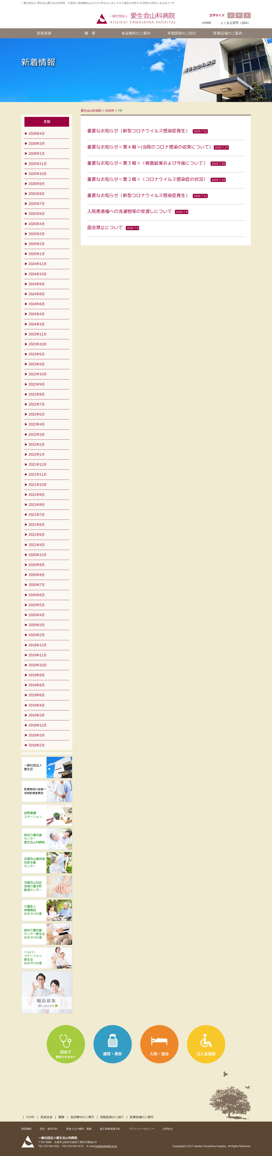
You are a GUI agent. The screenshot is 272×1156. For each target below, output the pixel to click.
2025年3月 (37, 234)
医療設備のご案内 (227, 33)
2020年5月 (37, 605)
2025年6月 (37, 214)
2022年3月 (37, 434)
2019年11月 (38, 655)
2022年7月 (37, 404)
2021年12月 (38, 464)
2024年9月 (37, 284)
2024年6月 (37, 304)
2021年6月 (37, 524)
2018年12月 (38, 725)
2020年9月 (37, 565)
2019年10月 (38, 665)
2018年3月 (37, 735)
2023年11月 (38, 334)
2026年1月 (37, 153)
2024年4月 (37, 314)
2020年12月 (38, 555)
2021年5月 (37, 534)
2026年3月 (37, 143)
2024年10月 (38, 274)
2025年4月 (37, 224)
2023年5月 (37, 354)
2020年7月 (37, 585)
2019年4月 (37, 705)
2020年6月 (37, 595)
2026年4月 (37, 133)
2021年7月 (37, 514)
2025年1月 (37, 254)
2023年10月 (38, 344)
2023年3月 (37, 364)
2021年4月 (37, 545)
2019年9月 (37, 675)
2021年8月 (37, 504)
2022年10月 (38, 374)
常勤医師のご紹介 (181, 33)
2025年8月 (37, 194)
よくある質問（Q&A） (236, 22)
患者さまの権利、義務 (79, 1128)
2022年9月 (37, 384)
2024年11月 (38, 264)
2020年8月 (37, 575)
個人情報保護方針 (110, 1128)
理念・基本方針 (49, 1128)
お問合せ (168, 1128)
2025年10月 (38, 174)
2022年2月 (37, 444)
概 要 (90, 33)
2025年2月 (37, 244)
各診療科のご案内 (136, 33)
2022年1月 (37, 454)
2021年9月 (37, 494)
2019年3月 (37, 715)
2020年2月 (37, 635)
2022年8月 (37, 394)
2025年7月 (37, 204)
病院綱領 (26, 1128)
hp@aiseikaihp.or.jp (106, 1146)
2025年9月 (37, 184)
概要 (61, 1117)
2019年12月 (38, 645)
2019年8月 (37, 685)
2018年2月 (37, 745)
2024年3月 (37, 324)
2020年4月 (37, 615)
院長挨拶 (44, 33)
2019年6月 (37, 695)
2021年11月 (38, 474)
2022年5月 (37, 414)
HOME (206, 22)
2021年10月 (38, 485)
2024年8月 (37, 294)
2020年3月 (37, 625)
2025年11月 (38, 164)
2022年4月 (37, 424)
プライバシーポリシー (141, 1128)
